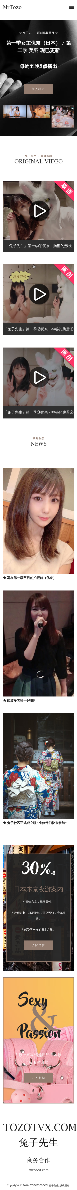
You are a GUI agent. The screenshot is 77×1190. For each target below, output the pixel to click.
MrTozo (12, 7)
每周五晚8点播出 (38, 66)
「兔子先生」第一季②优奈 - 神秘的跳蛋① (39, 329)
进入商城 (38, 1078)
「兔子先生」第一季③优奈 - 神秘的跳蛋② (39, 412)
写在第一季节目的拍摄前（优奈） (29, 578)
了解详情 (38, 945)
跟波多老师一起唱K (19, 700)
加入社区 (38, 89)
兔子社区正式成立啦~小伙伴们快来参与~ (35, 823)
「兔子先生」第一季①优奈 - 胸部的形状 (39, 246)
